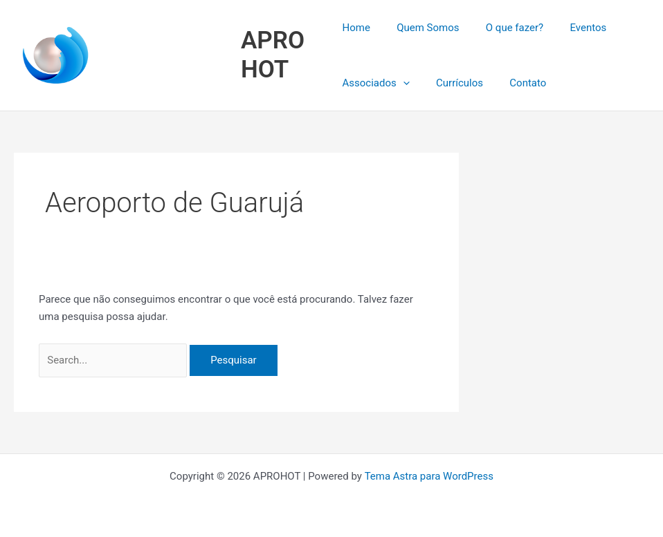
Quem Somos (422, 27)
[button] (403, 83)
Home (356, 27)
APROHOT (275, 55)
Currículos (454, 83)
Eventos (571, 27)
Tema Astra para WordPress (428, 476)
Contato (516, 83)
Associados (375, 83)
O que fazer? (503, 27)
